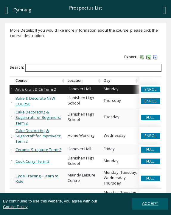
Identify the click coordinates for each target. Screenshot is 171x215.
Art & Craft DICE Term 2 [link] (35, 89)
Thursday (112, 100)
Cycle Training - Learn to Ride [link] (36, 178)
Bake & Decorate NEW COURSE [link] (35, 101)
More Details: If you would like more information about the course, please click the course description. (84, 32)
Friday (109, 148)
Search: (85, 68)
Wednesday (115, 135)
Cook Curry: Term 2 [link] (32, 161)
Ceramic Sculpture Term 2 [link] (38, 149)
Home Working (81, 135)
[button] (142, 57)
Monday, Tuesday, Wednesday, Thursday (121, 178)
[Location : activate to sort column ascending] (84, 80)
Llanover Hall (79, 88)
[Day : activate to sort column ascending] (120, 80)
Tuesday (111, 116)
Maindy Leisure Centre (82, 177)
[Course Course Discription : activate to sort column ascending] (40, 80)
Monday (111, 88)
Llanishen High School (81, 100)
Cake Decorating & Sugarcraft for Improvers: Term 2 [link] (38, 136)
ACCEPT (150, 203)
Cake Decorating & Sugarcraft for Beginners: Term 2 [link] (38, 117)
